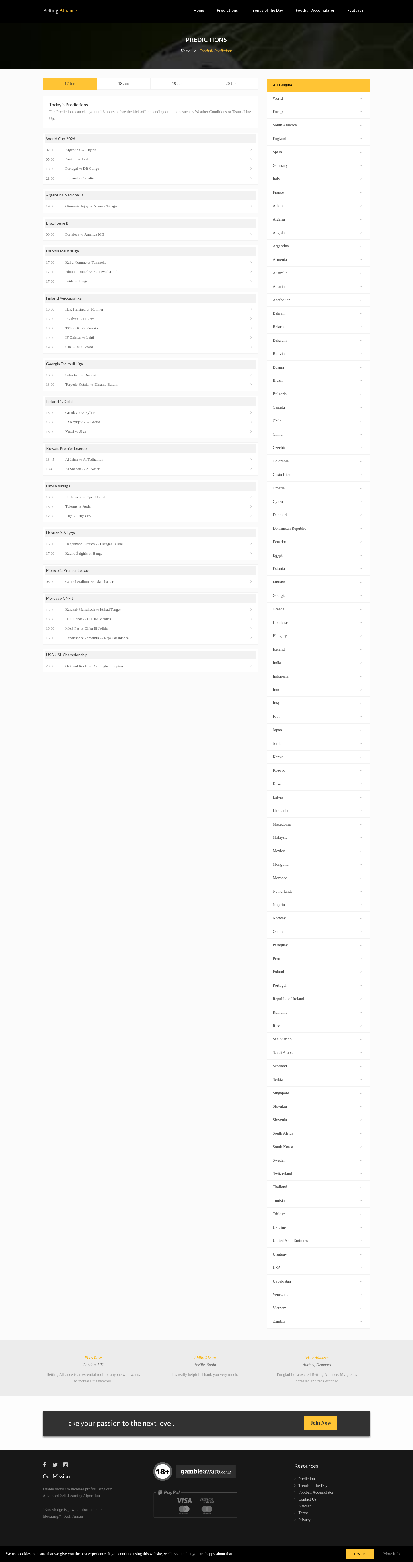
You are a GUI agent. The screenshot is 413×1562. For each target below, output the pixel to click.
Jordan (317, 743)
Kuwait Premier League (67, 450)
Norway (317, 917)
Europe (317, 111)
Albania (317, 205)
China (317, 434)
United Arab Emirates (317, 1240)
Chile (317, 420)
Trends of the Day (267, 10)
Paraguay (317, 944)
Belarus (317, 326)
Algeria (317, 218)
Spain (317, 151)
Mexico (317, 850)
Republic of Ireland (317, 998)
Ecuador (317, 541)
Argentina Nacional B (65, 196)
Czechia (317, 447)
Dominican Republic (317, 528)
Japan (317, 729)
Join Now (320, 1423)
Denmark (317, 514)
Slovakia (317, 1105)
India (317, 662)
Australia (317, 272)
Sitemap (305, 1506)
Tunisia (317, 1200)
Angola (317, 232)
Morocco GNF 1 (60, 601)
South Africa (317, 1132)
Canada (317, 407)
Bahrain (317, 312)
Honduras (317, 622)
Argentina (317, 245)
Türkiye (317, 1213)
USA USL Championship (67, 657)
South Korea (317, 1146)
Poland (317, 971)
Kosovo (317, 769)
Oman (317, 931)
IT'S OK (360, 1554)
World (317, 98)
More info (391, 1554)
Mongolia (317, 864)
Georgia (317, 595)
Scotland (317, 1065)
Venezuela (317, 1294)
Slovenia (317, 1119)
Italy (317, 178)
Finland (317, 581)
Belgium (317, 339)
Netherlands (317, 891)
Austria (317, 286)
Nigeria (317, 904)
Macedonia (317, 823)
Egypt (317, 555)
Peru (317, 958)
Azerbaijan (317, 299)
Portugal (317, 985)
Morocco (317, 877)
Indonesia (317, 675)
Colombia (317, 460)
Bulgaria (317, 393)
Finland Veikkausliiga (64, 300)
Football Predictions (216, 51)
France (317, 191)
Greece (317, 608)
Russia (317, 1025)
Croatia (317, 487)
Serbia (317, 1079)
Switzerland (317, 1173)
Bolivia (317, 353)
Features (355, 10)
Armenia (317, 259)
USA (317, 1267)
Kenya (317, 756)
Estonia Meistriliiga (63, 252)
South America (317, 124)
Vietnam (317, 1307)
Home (199, 10)
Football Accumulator (315, 10)
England (317, 138)
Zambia (317, 1321)
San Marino (317, 1038)
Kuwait (317, 783)
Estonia (317, 568)
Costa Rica (317, 474)
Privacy (305, 1520)
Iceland (317, 648)
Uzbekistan (317, 1280)
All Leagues (282, 85)
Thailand (317, 1186)
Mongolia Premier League (68, 572)
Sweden (317, 1159)
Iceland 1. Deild (59, 403)
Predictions (227, 10)
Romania (317, 1012)
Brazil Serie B (57, 224)
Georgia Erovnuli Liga (65, 365)
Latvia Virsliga (58, 488)
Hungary (317, 635)
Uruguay (317, 1253)
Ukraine (317, 1227)
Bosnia (317, 366)
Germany (317, 165)
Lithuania (317, 810)
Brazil (317, 380)
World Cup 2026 (60, 140)
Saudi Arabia (317, 1052)
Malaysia (317, 837)
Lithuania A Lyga (60, 535)
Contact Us (308, 1499)
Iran (317, 689)
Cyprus (317, 501)
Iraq (317, 702)
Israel (317, 716)
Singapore (317, 1092)
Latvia (317, 796)
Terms (304, 1513)
